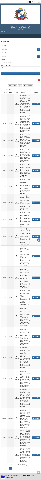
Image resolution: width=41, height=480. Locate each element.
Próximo (35, 468)
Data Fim (3, 52)
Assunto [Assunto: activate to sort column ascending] (22, 92)
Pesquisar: (20, 89)
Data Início (4, 45)
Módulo (3, 59)
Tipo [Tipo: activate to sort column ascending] (17, 92)
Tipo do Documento (6, 65)
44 (30, 468)
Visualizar (36, 104)
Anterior (6, 468)
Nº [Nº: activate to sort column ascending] (4, 92)
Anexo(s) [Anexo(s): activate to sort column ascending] (36, 92)
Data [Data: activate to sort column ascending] (10, 92)
